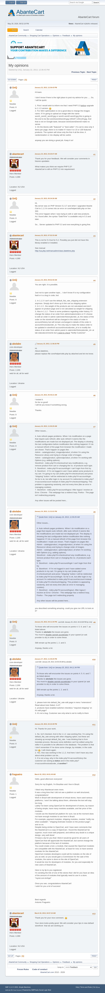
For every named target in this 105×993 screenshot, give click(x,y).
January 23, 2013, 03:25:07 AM (46, 154)
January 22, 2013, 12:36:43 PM (46, 87)
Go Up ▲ (96, 987)
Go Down (12, 80)
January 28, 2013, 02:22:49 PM (46, 724)
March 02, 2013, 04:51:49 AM (45, 774)
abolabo (16, 344)
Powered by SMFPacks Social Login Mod (37, 990)
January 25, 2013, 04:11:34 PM (46, 622)
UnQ (14, 87)
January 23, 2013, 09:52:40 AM (46, 280)
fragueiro (17, 774)
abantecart (18, 154)
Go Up (10, 956)
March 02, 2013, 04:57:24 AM (45, 913)
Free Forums (17, 990)
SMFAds (8, 990)
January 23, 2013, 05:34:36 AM (46, 198)
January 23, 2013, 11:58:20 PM (48, 344)
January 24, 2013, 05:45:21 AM (46, 395)
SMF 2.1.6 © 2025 (11, 987)
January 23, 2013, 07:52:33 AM (46, 235)
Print (94, 80)
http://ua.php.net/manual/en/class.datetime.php (55, 251)
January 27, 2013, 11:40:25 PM (46, 659)
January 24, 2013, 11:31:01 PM (46, 511)
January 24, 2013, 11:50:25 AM (46, 426)
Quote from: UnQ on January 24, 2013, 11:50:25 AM (59, 517)
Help (77, 987)
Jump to (60, 967)
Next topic (91, 72)
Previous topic (78, 72)
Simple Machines (25, 987)
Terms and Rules (86, 987)
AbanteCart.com (47, 972)
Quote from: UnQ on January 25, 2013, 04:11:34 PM (59, 668)
